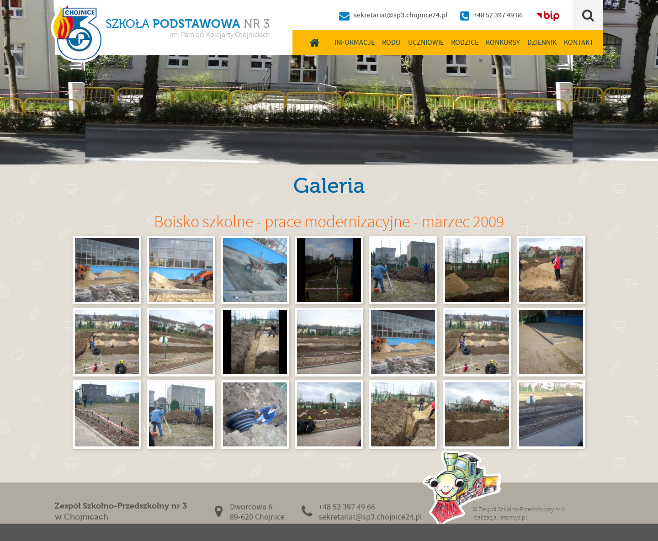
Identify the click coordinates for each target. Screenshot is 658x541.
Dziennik (542, 42)
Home (314, 42)
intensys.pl (513, 517)
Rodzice (464, 42)
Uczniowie (426, 42)
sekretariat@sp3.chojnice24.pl (400, 15)
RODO (391, 42)
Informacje (354, 42)
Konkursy (503, 42)
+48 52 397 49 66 (498, 15)
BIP (548, 15)
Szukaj (588, 15)
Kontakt (579, 42)
